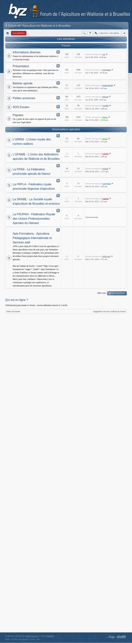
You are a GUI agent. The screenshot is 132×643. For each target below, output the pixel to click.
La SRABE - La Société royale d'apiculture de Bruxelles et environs (36, 201)
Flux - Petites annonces (58, 97)
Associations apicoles (66, 129)
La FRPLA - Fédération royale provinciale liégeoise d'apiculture (34, 186)
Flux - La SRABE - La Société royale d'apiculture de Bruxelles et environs (58, 195)
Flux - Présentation (58, 65)
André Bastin (107, 85)
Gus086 (105, 105)
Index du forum (13, 311)
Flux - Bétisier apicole (58, 83)
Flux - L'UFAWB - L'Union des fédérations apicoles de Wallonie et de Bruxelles (58, 150)
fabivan (105, 96)
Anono (105, 117)
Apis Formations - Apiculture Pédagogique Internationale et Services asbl (32, 238)
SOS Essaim (21, 107)
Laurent (105, 153)
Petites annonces (24, 98)
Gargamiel (106, 70)
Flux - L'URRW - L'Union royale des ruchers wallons (58, 135)
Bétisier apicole (23, 83)
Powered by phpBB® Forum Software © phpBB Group (121, 637)
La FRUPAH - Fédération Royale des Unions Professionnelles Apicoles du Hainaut (34, 219)
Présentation (21, 66)
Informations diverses (27, 52)
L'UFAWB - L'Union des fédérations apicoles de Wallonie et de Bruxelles (36, 156)
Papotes (18, 115)
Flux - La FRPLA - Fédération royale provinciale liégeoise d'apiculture (58, 180)
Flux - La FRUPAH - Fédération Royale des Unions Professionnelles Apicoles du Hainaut (58, 210)
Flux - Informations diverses (58, 51)
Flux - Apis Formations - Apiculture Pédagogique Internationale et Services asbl (58, 229)
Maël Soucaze (32, 636)
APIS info (106, 256)
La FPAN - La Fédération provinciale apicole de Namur (31, 171)
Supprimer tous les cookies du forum (109, 311)
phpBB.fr (50, 636)
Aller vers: (101, 293)
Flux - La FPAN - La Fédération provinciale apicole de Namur (58, 165)
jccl (103, 54)
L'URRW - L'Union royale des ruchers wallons (32, 141)
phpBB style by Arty (110, 637)
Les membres (66, 39)
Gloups (105, 168)
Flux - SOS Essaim (58, 106)
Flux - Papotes (58, 114)
